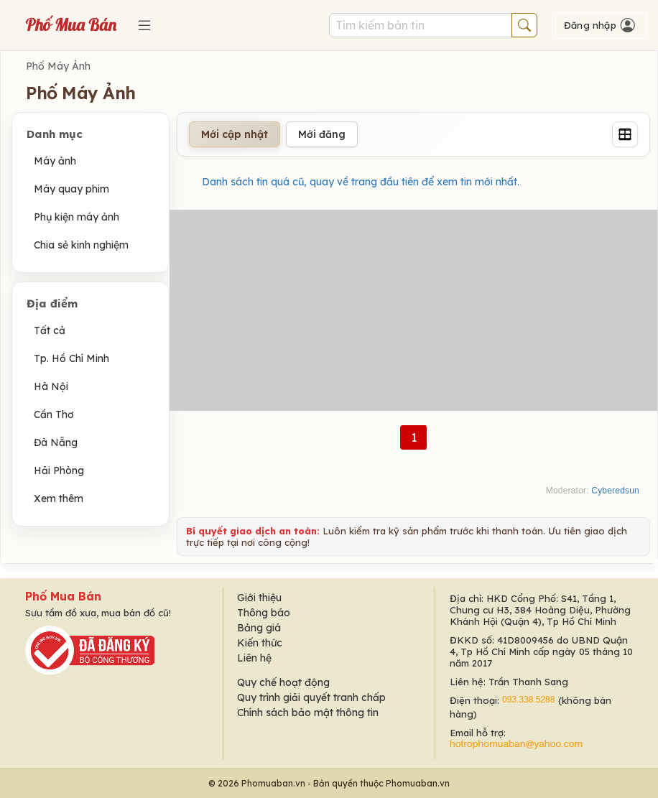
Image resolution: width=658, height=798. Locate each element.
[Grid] (625, 134)
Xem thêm (58, 498)
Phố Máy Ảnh (58, 66)
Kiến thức (259, 642)
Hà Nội (51, 386)
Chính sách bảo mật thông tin (308, 712)
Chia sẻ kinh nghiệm (81, 244)
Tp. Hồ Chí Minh (71, 358)
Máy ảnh (55, 160)
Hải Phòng (59, 470)
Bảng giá (259, 627)
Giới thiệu (259, 597)
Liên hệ (254, 657)
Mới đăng (322, 134)
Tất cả (49, 330)
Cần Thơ (54, 414)
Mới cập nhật (234, 134)
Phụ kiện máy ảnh (76, 216)
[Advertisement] (413, 310)
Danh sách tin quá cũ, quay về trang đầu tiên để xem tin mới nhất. (360, 181)
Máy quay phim (71, 188)
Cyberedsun (615, 491)
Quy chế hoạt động (283, 682)
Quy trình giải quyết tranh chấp (311, 697)
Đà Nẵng (56, 442)
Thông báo (263, 612)
